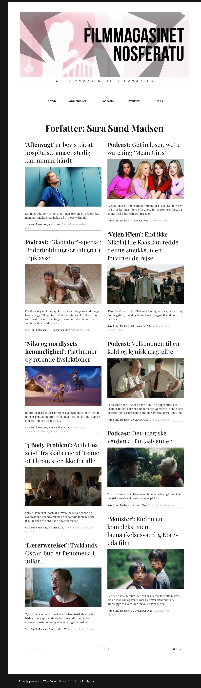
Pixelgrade (88, 681)
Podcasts (107, 101)
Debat (82, 224)
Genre (159, 505)
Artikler (134, 101)
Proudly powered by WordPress (37, 681)
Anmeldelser (78, 101)
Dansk (111, 330)
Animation (77, 427)
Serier (32, 531)
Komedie (63, 431)
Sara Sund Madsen (36, 224)
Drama (29, 228)
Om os (158, 101)
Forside (51, 101)
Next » (176, 649)
